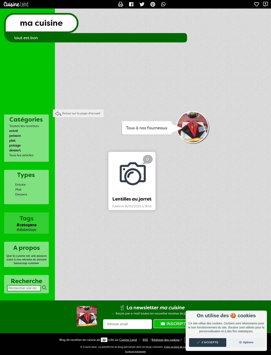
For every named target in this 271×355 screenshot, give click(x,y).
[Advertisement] (136, 74)
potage (15, 145)
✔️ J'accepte (208, 342)
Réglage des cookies (166, 340)
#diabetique (26, 229)
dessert (15, 150)
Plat (18, 189)
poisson (15, 136)
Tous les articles (21, 155)
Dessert (21, 194)
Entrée (20, 184)
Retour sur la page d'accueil (81, 113)
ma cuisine (41, 23)
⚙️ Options (246, 342)
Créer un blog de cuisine (177, 347)
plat (12, 140)
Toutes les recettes (24, 126)
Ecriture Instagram (135, 351)
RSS (145, 340)
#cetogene (26, 224)
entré (13, 131)
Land (128, 340)
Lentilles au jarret (131, 199)
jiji (104, 340)
